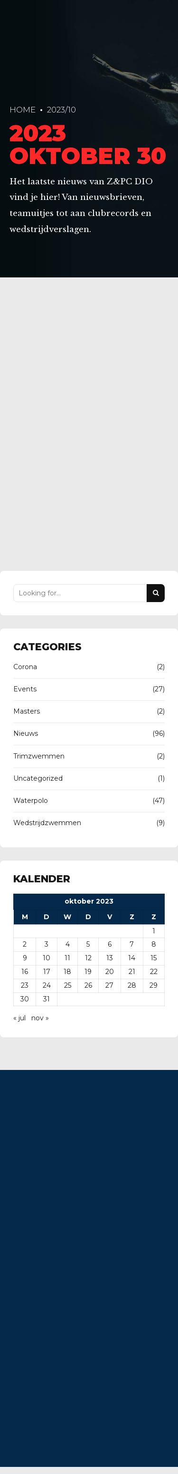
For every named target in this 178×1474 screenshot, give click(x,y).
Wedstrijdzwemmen (47, 823)
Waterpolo (30, 800)
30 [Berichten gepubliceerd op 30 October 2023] (24, 999)
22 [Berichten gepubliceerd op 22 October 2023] (154, 972)
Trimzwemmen (39, 756)
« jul (19, 1018)
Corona (25, 667)
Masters (26, 711)
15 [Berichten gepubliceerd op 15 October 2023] (153, 958)
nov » (40, 1018)
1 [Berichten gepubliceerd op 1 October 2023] (153, 931)
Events (25, 689)
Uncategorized (38, 778)
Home (22, 109)
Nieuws (25, 734)
